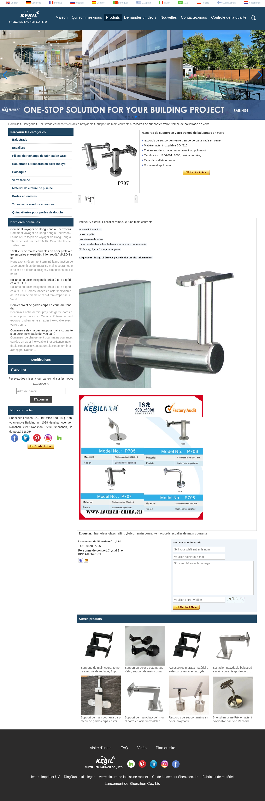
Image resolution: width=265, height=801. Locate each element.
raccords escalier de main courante (182, 533)
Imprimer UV (50, 777)
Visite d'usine (101, 748)
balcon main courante (142, 533)
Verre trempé (21, 180)
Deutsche (36, 2)
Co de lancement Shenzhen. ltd (175, 777)
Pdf (99, 554)
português (123, 2)
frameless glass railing (109, 533)
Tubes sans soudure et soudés (33, 204)
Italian (167, 2)
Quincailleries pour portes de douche (37, 212)
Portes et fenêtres (24, 196)
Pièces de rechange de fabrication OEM (39, 155)
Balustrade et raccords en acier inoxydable (66, 124)
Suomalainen (229, 2)
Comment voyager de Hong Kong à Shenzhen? (40, 229)
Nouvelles (168, 17)
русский (80, 2)
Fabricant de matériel (218, 777)
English (14, 2)
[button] (126, 117)
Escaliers (18, 147)
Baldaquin (19, 172)
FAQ (124, 748)
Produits (113, 17)
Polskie (205, 2)
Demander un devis (140, 17)
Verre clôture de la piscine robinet (123, 777)
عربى (186, 2)
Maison (62, 17)
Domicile (13, 124)
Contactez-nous (194, 17)
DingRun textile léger (79, 777)
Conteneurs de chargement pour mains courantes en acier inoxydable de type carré (41, 332)
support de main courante (113, 124)
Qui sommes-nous (87, 17)
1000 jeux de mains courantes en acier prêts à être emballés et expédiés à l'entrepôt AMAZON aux (41, 254)
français (58, 2)
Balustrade (19, 139)
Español (101, 2)
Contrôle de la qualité (228, 17)
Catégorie (29, 124)
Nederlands (254, 2)
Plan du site (165, 748)
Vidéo (142, 748)
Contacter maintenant (41, 446)
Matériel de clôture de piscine (32, 188)
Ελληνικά (146, 2)
